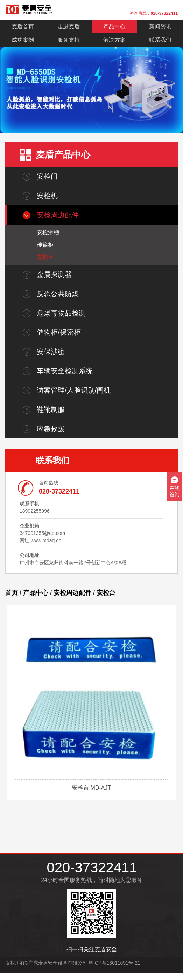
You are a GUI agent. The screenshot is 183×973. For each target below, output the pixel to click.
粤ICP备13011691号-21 (114, 963)
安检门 (47, 176)
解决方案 (114, 40)
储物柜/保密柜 (59, 332)
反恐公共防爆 (58, 294)
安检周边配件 (58, 215)
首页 (11, 592)
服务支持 (68, 40)
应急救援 (51, 429)
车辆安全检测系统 (65, 371)
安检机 (47, 195)
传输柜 (45, 245)
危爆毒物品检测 (61, 313)
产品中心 (114, 26)
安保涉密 (51, 351)
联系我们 (160, 40)
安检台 (45, 257)
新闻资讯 (160, 26)
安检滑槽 (48, 233)
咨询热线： (154, 13)
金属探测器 (54, 274)
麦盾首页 (23, 26)
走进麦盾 (68, 26)
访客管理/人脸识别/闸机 (74, 390)
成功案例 (23, 40)
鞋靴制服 (51, 409)
